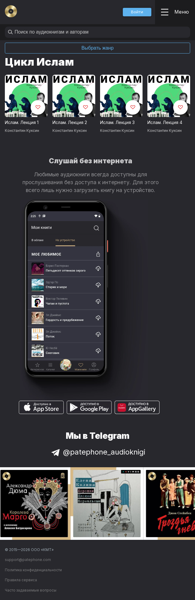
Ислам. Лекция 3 (117, 122)
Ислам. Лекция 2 (69, 122)
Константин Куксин (22, 130)
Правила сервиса (21, 580)
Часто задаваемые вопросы (30, 590)
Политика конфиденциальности (33, 570)
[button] (137, 12)
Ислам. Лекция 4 (164, 122)
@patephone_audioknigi (97, 452)
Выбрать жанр (97, 48)
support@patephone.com (28, 559)
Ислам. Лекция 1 (22, 122)
